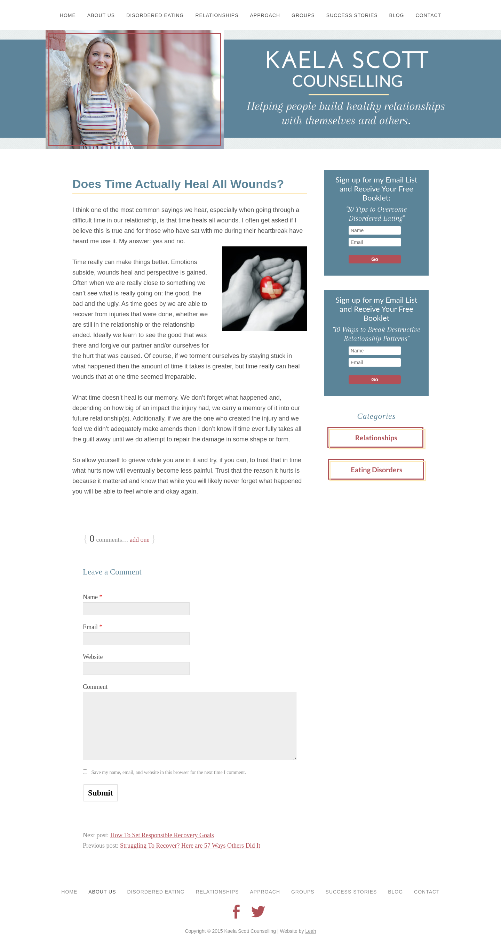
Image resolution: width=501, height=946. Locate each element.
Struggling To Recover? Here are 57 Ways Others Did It (190, 845)
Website (93, 656)
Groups (303, 15)
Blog (396, 15)
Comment (95, 686)
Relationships (217, 15)
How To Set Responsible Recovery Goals (162, 835)
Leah (310, 931)
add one (139, 539)
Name (92, 597)
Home (68, 15)
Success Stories (352, 15)
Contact (429, 15)
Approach (265, 15)
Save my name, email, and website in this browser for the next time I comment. (169, 772)
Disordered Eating (155, 15)
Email (93, 626)
